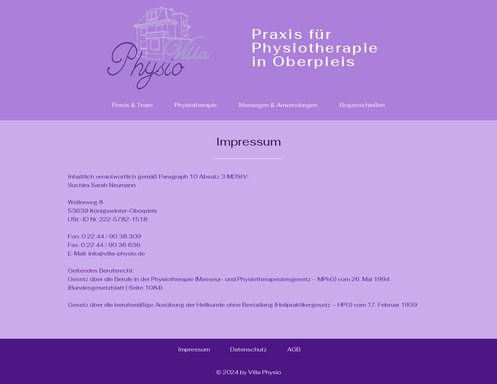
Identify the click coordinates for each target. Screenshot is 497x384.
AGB (293, 349)
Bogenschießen (362, 105)
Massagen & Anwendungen (278, 105)
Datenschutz (248, 349)
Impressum (194, 349)
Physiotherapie (196, 105)
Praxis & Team (132, 105)
